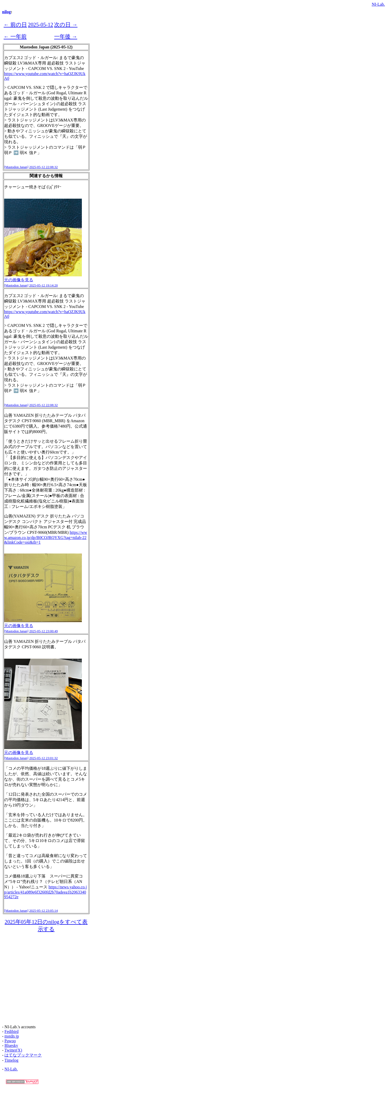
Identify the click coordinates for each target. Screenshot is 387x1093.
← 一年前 (15, 36)
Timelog (11, 1060)
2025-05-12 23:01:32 (43, 758)
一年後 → (65, 36)
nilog (6, 12)
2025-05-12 (40, 24)
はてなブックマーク (23, 1055)
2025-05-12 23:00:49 (43, 631)
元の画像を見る (18, 280)
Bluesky (11, 1045)
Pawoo (10, 1041)
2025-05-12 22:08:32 (43, 167)
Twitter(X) (13, 1050)
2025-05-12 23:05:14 (43, 910)
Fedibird (11, 1031)
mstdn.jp (11, 1036)
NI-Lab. (378, 4)
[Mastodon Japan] (16, 167)
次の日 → (65, 24)
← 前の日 (15, 24)
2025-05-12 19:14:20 (43, 285)
